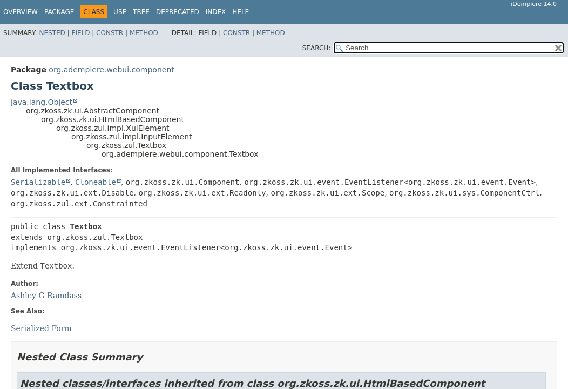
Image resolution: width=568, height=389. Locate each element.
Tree (141, 12)
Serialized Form (41, 328)
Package (59, 12)
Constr (109, 33)
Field (80, 33)
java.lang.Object (41, 102)
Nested (52, 33)
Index (216, 12)
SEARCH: (316, 48)
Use (119, 12)
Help (240, 12)
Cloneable (95, 182)
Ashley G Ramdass (46, 295)
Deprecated (177, 12)
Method (144, 33)
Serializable (38, 182)
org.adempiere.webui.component (111, 69)
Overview (20, 12)
